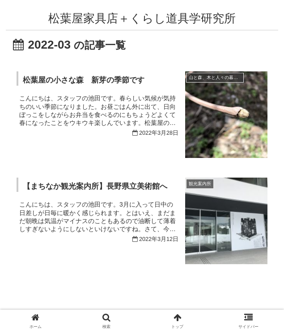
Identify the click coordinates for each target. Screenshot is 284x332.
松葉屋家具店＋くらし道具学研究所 (142, 18)
